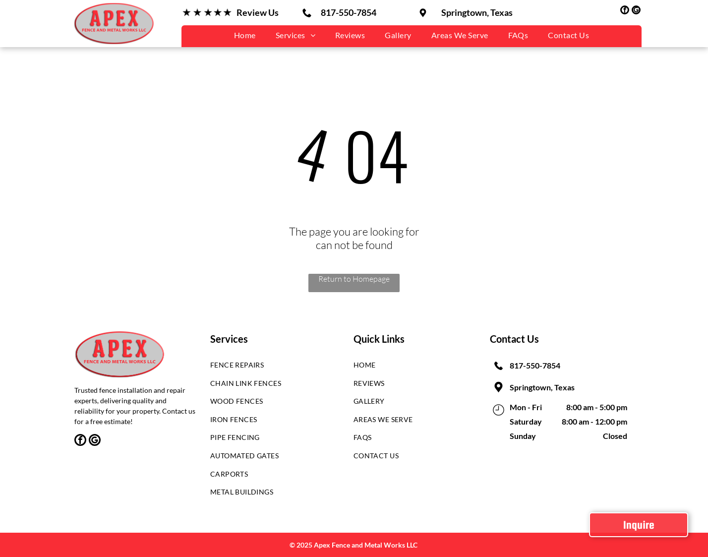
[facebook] (624, 11)
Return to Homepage (354, 279)
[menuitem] (245, 35)
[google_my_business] (636, 11)
